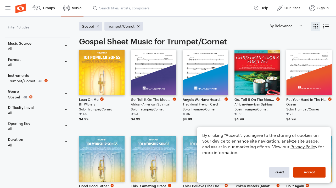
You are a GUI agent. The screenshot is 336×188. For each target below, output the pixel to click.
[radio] (315, 26)
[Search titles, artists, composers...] (171, 8)
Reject (279, 172)
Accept (309, 172)
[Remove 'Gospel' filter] (38, 97)
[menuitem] (7, 8)
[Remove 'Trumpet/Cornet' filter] (38, 81)
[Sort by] (286, 26)
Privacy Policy (303, 146)
